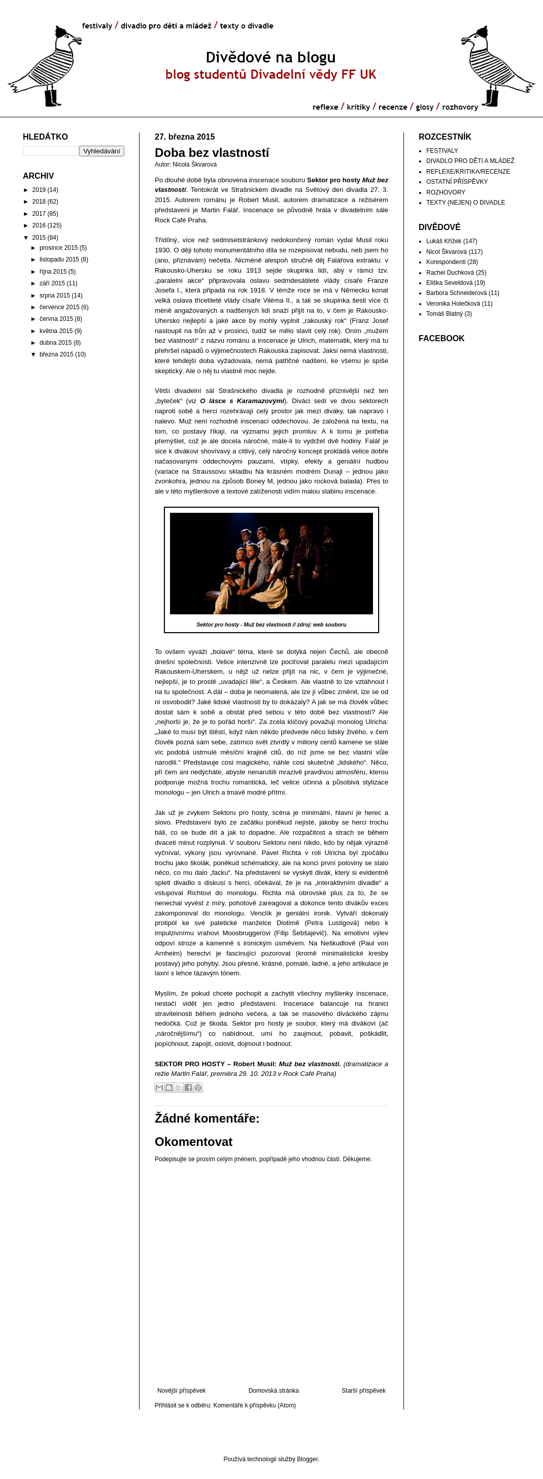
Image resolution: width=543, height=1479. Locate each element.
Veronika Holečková (453, 303)
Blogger (307, 1459)
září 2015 (52, 283)
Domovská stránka (274, 1390)
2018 (39, 201)
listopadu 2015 (59, 259)
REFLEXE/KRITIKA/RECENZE (468, 171)
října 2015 (53, 271)
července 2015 (60, 307)
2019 (39, 189)
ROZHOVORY (445, 192)
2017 (39, 213)
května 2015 (56, 331)
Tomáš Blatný (444, 313)
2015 (39, 237)
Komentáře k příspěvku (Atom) (254, 1405)
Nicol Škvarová (446, 251)
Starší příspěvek (364, 1390)
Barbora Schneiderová (456, 293)
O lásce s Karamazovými (242, 401)
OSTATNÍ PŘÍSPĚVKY (457, 181)
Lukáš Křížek (443, 241)
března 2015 (57, 354)
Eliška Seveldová (449, 282)
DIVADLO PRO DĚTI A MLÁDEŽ (470, 161)
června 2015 (56, 318)
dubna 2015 (56, 342)
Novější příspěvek (181, 1390)
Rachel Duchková (450, 272)
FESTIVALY (442, 150)
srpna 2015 (55, 295)
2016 (39, 225)
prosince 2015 (59, 247)
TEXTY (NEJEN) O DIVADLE (465, 202)
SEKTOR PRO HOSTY (190, 1064)
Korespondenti (445, 262)
